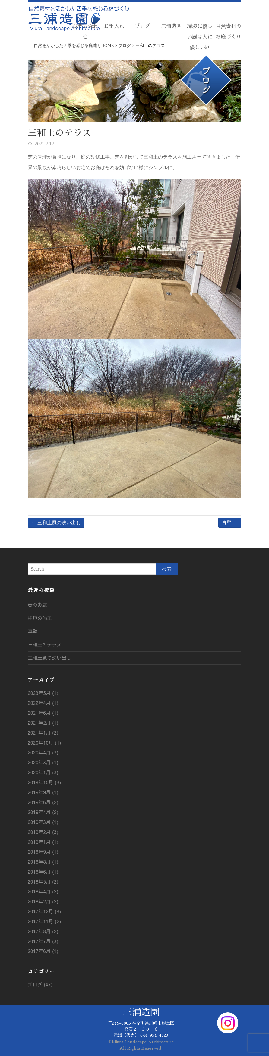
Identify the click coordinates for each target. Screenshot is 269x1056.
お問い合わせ (85, 31)
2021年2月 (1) (43, 722)
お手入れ (114, 26)
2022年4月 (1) (43, 702)
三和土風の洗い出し (56, 522)
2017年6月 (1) (43, 951)
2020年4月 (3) (43, 752)
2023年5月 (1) (43, 692)
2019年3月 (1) (43, 822)
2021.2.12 (43, 143)
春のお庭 (37, 604)
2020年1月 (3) (43, 772)
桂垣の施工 (40, 618)
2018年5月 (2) (43, 881)
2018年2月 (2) (43, 901)
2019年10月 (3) (44, 782)
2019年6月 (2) (43, 802)
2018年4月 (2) (43, 891)
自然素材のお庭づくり (228, 31)
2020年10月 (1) (44, 742)
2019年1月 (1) (43, 841)
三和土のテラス (45, 644)
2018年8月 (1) (43, 861)
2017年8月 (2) (43, 931)
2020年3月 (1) (43, 762)
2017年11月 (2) (44, 921)
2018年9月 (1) (43, 851)
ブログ (142, 26)
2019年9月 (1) (43, 792)
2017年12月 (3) (44, 911)
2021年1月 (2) (43, 732)
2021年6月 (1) (43, 712)
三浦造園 (171, 26)
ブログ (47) (40, 984)
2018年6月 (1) (43, 871)
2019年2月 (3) (43, 831)
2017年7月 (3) (43, 941)
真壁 (230, 522)
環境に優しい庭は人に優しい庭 (200, 37)
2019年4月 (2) (43, 812)
